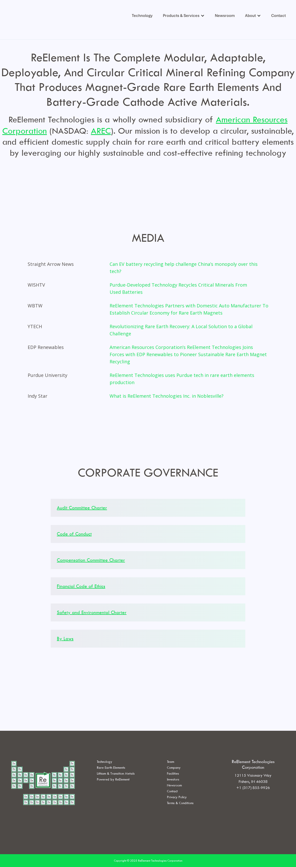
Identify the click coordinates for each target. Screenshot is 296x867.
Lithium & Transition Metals (116, 773)
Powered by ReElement (113, 779)
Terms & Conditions (180, 803)
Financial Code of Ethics (81, 586)
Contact (278, 15)
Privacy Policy (177, 797)
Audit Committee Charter (82, 508)
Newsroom (225, 15)
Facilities (173, 773)
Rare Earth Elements (111, 767)
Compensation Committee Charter (91, 560)
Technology (142, 15)
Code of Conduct (74, 534)
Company (174, 767)
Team (170, 761)
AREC (101, 130)
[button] (184, 15)
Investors (173, 779)
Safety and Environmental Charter (91, 612)
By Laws (65, 638)
